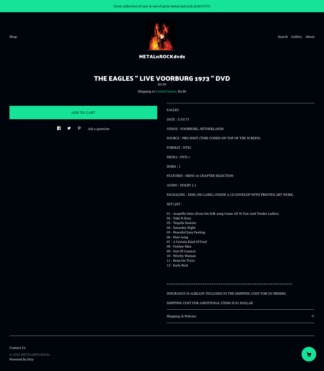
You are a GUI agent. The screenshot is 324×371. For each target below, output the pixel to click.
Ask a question (99, 128)
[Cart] (309, 354)
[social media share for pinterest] (79, 127)
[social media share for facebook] (59, 127)
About (310, 36)
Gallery (296, 36)
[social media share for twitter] (69, 127)
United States (166, 91)
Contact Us (17, 347)
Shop (13, 36)
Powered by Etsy (21, 359)
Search (283, 36)
